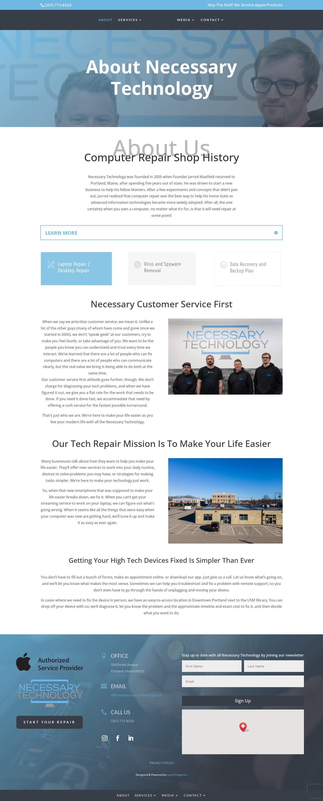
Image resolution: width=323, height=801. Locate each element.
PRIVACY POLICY (161, 763)
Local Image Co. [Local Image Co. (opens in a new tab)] (177, 775)
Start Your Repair (50, 722)
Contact (210, 20)
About (105, 20)
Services (128, 20)
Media (184, 20)
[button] (244, 727)
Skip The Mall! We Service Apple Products (245, 5)
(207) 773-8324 (58, 5)
